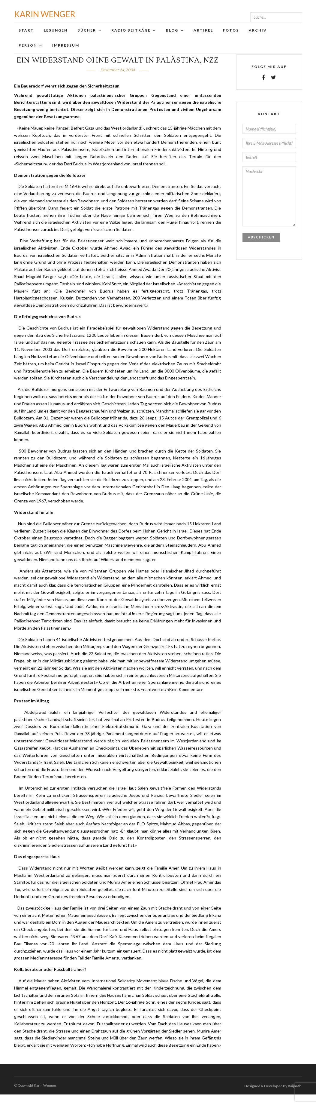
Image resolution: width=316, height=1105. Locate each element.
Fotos (231, 36)
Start (26, 36)
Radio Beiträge (131, 36)
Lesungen (56, 36)
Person (28, 51)
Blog (172, 36)
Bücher (86, 36)
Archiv (258, 36)
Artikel (203, 36)
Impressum (65, 51)
